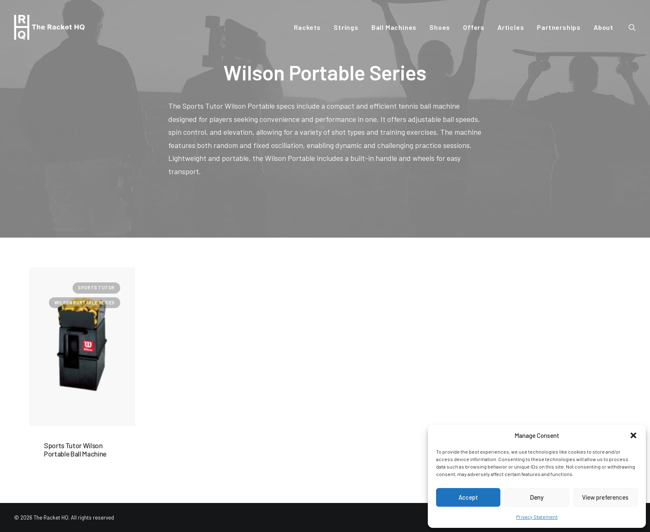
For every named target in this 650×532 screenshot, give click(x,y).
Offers (474, 27)
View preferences (605, 497)
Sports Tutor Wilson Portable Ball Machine (75, 449)
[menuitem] (307, 27)
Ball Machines (394, 27)
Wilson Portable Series (84, 302)
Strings (346, 27)
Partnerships (559, 27)
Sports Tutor (96, 287)
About (604, 27)
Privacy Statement (537, 517)
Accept (468, 497)
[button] (633, 435)
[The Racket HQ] (49, 27)
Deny (536, 497)
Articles (510, 27)
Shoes (439, 27)
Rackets (307, 27)
